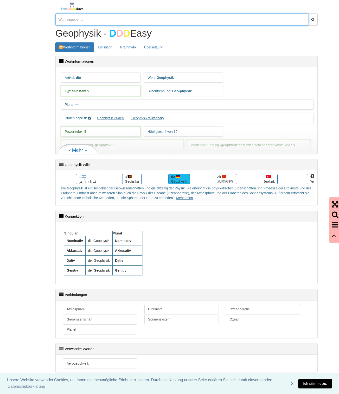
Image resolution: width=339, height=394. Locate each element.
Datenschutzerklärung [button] (26, 386)
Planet (71, 329)
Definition (105, 47)
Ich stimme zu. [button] (315, 384)
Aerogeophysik (78, 363)
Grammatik (128, 47)
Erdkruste (155, 309)
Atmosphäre (76, 309)
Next (312, 176)
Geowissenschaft (79, 319)
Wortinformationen (76, 47)
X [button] (292, 384)
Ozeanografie (240, 309)
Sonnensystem (159, 319)
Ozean (234, 319)
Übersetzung (153, 47)
